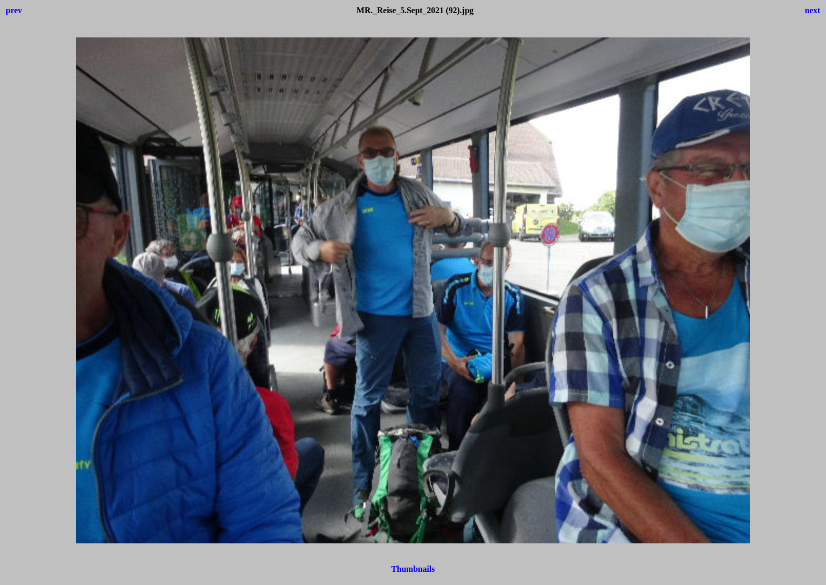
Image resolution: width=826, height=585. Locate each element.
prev (14, 10)
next (812, 10)
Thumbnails (413, 568)
